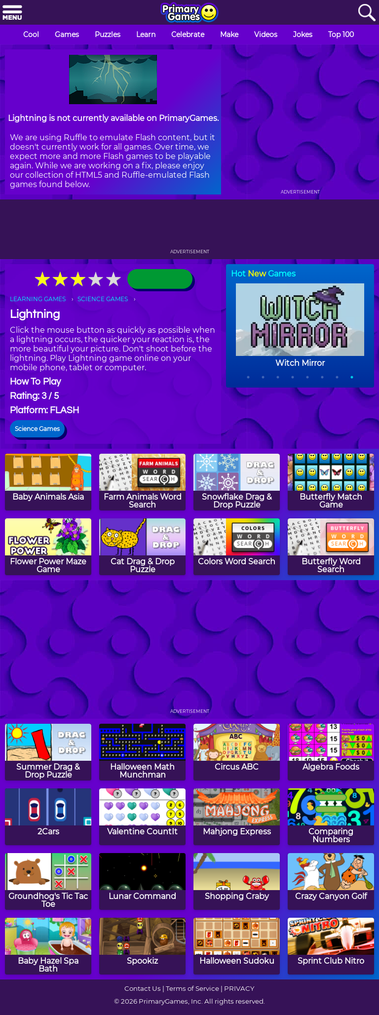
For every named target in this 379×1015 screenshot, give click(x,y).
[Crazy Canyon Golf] (331, 881)
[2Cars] (48, 816)
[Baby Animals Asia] (48, 482)
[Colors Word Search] (236, 546)
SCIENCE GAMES (102, 299)
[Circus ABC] (236, 752)
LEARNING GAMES (38, 299)
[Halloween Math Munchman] (142, 752)
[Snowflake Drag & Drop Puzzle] (236, 482)
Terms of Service (192, 988)
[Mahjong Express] (236, 816)
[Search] (366, 13)
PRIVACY (239, 988)
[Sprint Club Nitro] (331, 946)
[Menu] (12, 13)
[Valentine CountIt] (142, 816)
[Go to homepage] (189, 13)
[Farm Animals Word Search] (142, 482)
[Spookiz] (142, 946)
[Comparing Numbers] (331, 816)
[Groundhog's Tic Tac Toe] (48, 881)
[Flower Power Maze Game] (48, 546)
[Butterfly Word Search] (331, 546)
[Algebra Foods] (331, 752)
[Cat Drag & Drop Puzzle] (142, 546)
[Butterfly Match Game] (331, 482)
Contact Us (142, 988)
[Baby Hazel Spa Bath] (48, 946)
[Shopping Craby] (236, 881)
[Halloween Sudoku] (236, 946)
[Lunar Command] (142, 881)
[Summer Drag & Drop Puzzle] (48, 752)
